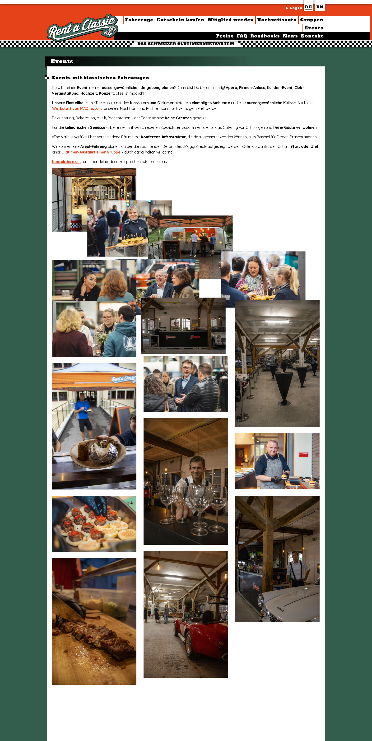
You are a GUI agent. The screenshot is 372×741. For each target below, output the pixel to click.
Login (294, 8)
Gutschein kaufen (180, 20)
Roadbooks (265, 36)
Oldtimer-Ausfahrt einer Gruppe (91, 152)
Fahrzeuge (139, 20)
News (290, 36)
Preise (225, 36)
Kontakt (312, 36)
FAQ (242, 36)
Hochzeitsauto (277, 20)
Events (313, 28)
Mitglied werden (231, 20)
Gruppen (311, 20)
